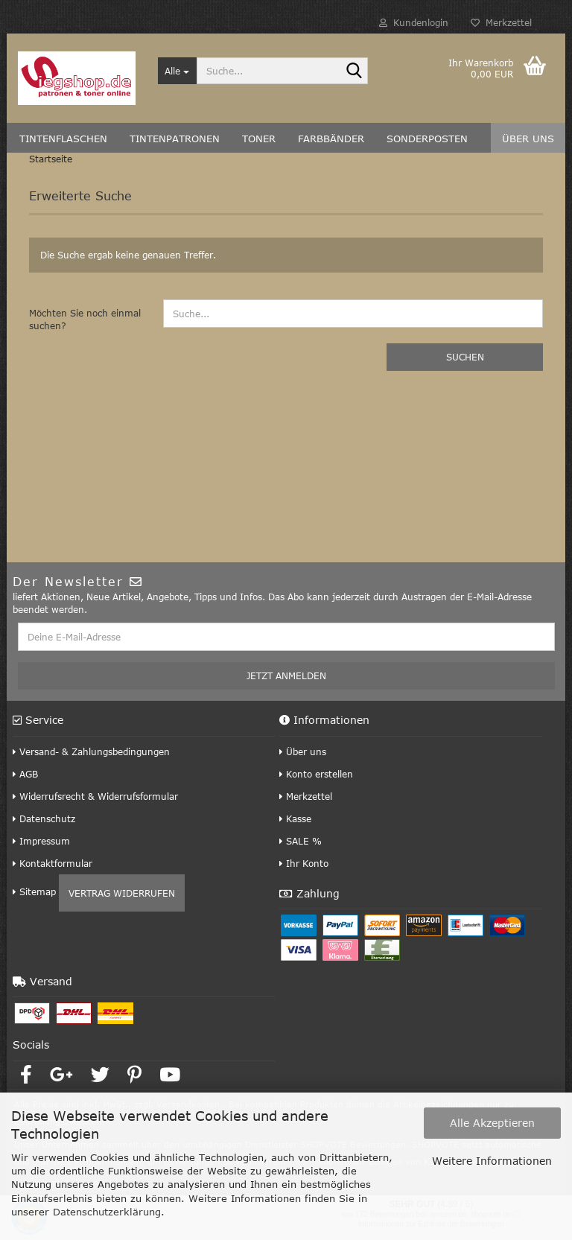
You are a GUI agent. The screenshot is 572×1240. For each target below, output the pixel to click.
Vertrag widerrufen (122, 893)
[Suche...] (177, 70)
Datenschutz (44, 818)
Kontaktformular (52, 863)
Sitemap (34, 891)
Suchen (465, 357)
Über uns (302, 751)
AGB (25, 774)
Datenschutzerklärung (107, 1212)
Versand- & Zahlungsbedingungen (91, 751)
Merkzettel (501, 22)
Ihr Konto (303, 863)
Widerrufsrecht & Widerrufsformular (95, 796)
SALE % (300, 841)
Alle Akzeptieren (492, 1122)
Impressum (41, 841)
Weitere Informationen (492, 1160)
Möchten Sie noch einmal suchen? (85, 319)
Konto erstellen (316, 774)
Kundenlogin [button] (413, 22)
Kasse (295, 818)
